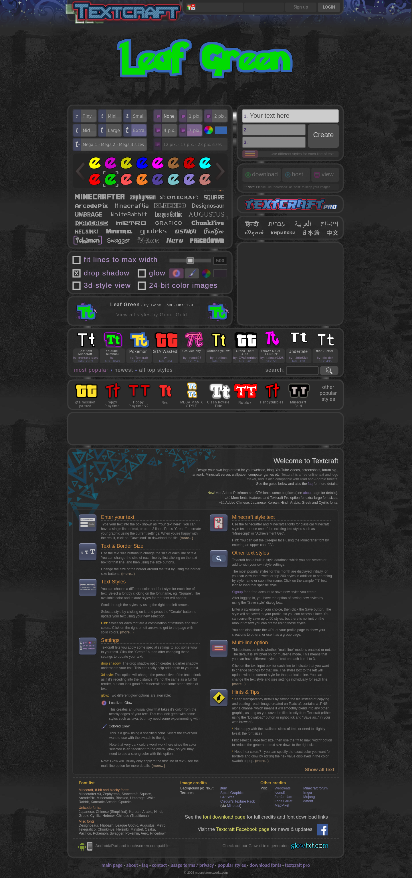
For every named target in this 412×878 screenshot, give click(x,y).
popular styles (231, 865)
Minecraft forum (315, 788)
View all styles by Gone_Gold (151, 314)
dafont (308, 801)
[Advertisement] (290, 284)
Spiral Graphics (232, 793)
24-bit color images (183, 285)
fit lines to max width (121, 259)
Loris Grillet (283, 801)
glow (157, 273)
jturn (223, 788)
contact (159, 865)
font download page (224, 817)
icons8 (280, 793)
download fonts (265, 865)
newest (123, 370)
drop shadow (107, 273)
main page (112, 865)
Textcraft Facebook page (243, 829)
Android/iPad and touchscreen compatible (132, 845)
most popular (91, 370)
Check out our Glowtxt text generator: (256, 845)
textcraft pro (297, 865)
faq (310, 484)
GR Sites (227, 797)
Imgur (307, 793)
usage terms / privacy (192, 865)
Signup (237, 592)
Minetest (233, 806)
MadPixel (282, 805)
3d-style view (107, 285)
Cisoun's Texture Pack (237, 801)
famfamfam (283, 797)
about (307, 493)
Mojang (309, 797)
